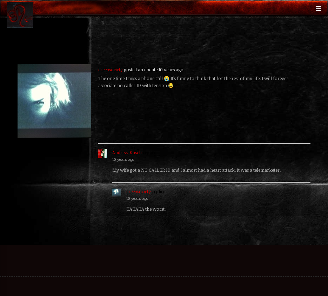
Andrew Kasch (127, 152)
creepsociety (110, 69)
